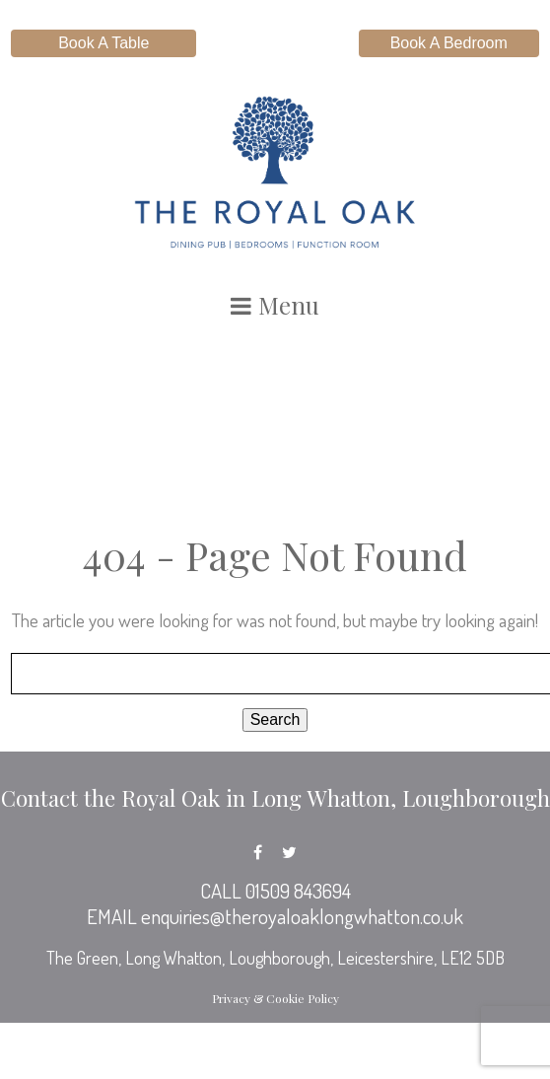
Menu (275, 305)
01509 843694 (298, 890)
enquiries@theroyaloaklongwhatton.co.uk (302, 916)
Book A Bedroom (449, 43)
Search (275, 719)
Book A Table (103, 43)
